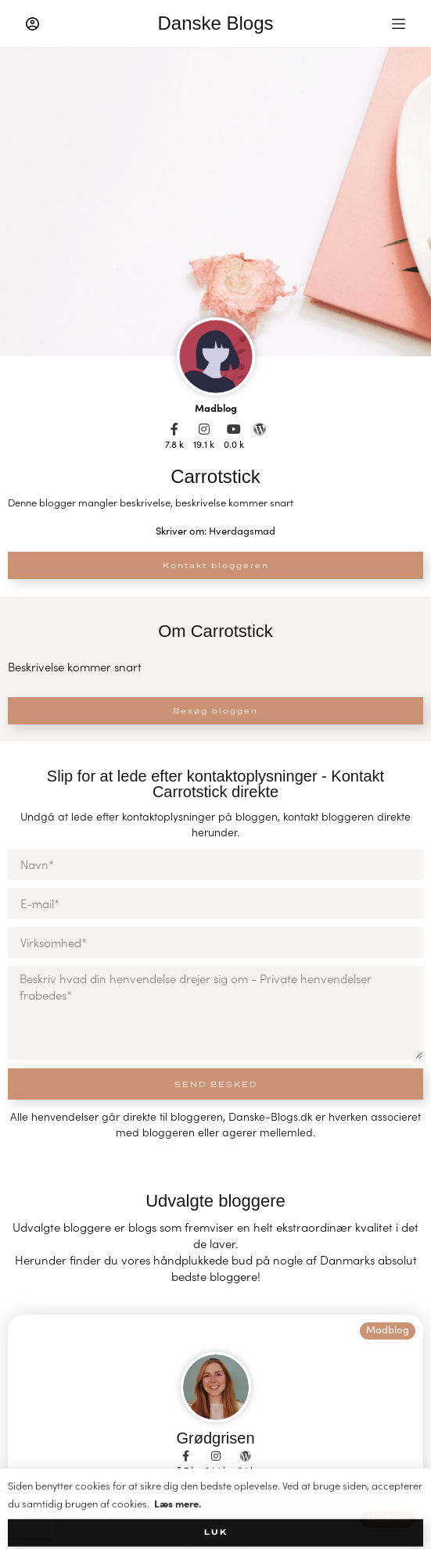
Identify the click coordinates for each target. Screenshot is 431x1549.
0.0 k (234, 444)
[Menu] (398, 23)
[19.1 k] (204, 429)
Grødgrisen (215, 1438)
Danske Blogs (215, 23)
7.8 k (174, 444)
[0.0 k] (234, 429)
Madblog (216, 407)
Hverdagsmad (242, 531)
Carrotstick (215, 476)
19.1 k (203, 444)
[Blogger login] (32, 23)
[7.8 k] (174, 429)
